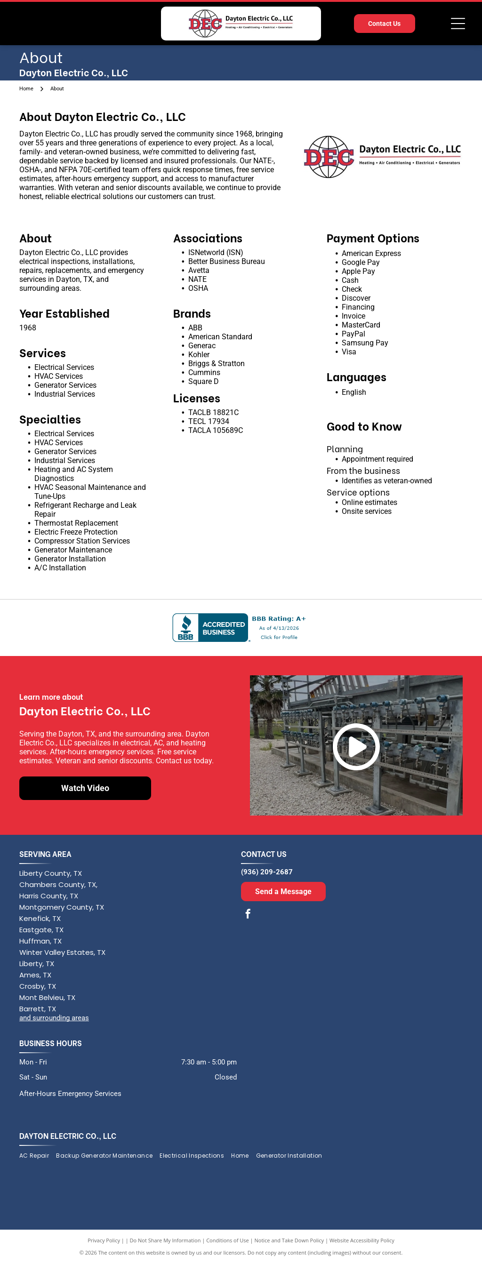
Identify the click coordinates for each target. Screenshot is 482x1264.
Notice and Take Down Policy (289, 1240)
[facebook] (248, 915)
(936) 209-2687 (267, 872)
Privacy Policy (104, 1240)
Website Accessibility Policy (361, 1240)
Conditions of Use (227, 1240)
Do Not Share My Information (165, 1240)
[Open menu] (458, 23)
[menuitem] (37, 1156)
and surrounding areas (54, 1018)
